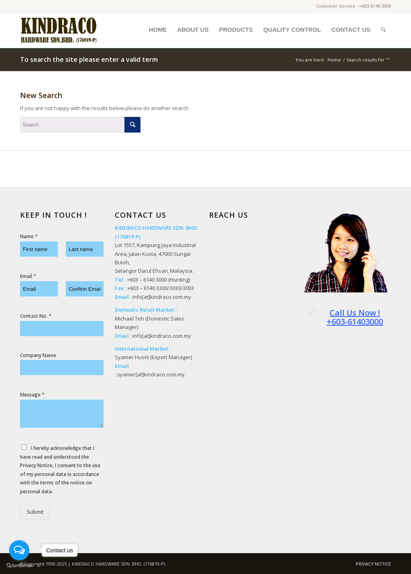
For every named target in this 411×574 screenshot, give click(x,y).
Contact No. (35, 316)
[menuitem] (157, 29)
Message (32, 394)
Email (28, 276)
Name (29, 236)
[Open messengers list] (19, 550)
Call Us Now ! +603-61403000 (355, 317)
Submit (34, 511)
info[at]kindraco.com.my (161, 296)
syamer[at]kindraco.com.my (151, 374)
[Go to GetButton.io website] (19, 565)
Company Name (38, 355)
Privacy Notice (36, 465)
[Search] (383, 29)
